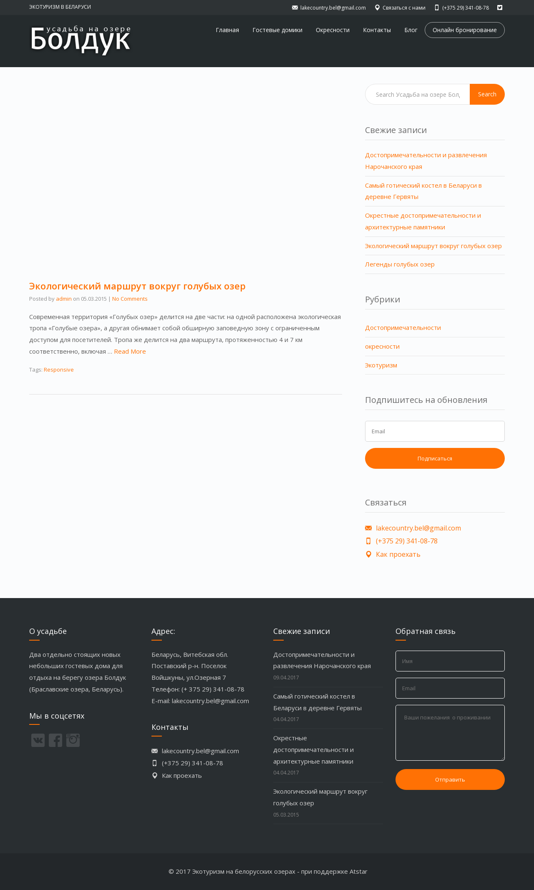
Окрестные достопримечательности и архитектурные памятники (313, 749)
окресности (382, 346)
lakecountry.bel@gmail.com (210, 700)
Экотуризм (381, 365)
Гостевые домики (277, 30)
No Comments (130, 298)
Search (487, 94)
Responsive (59, 369)
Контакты (377, 30)
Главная (227, 30)
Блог (411, 30)
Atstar (359, 871)
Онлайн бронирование (465, 30)
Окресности (333, 30)
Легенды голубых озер (400, 264)
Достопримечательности (403, 327)
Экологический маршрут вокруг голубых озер (137, 285)
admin (64, 298)
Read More (130, 351)
